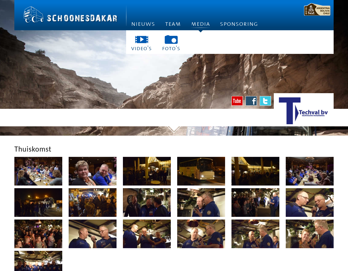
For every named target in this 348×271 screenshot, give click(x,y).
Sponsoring (239, 23)
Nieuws (143, 23)
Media (200, 25)
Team (173, 23)
